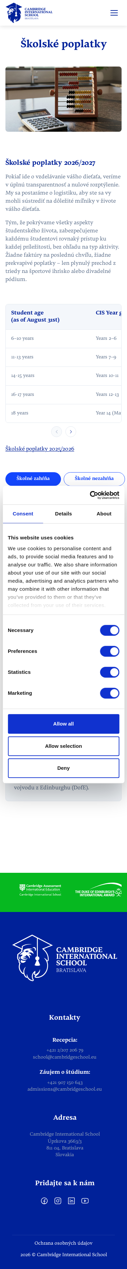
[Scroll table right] (70, 431)
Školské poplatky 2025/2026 (39, 449)
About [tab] (104, 513)
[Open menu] (114, 12)
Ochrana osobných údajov (63, 1243)
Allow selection (63, 746)
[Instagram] (58, 1203)
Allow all (63, 724)
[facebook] (44, 1203)
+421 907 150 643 (65, 1082)
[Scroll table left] (56, 431)
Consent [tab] (23, 513)
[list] (63, 890)
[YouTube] (85, 1203)
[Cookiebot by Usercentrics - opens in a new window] (90, 495)
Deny (63, 768)
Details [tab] (63, 513)
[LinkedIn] (71, 1203)
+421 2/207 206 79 (64, 1050)
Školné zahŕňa (33, 478)
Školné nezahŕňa (94, 478)
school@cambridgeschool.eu (65, 1057)
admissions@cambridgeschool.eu (64, 1089)
